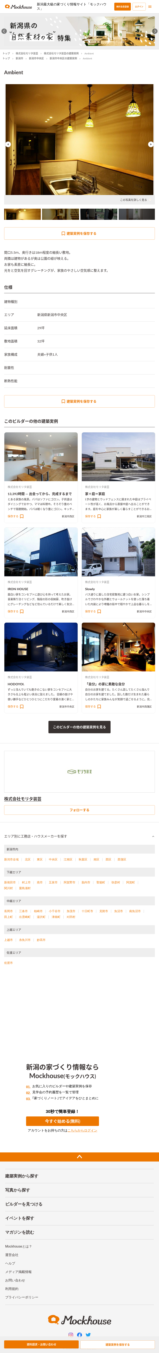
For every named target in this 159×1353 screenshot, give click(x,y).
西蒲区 (122, 859)
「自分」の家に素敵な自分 (105, 684)
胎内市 (86, 882)
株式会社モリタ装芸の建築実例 (61, 53)
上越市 (8, 939)
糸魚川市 (25, 939)
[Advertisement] (79, 1006)
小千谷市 (54, 911)
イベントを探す (19, 1218)
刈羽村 (71, 917)
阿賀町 (130, 882)
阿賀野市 (69, 882)
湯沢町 (41, 917)
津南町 (56, 917)
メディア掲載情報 (18, 1272)
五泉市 (53, 882)
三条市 (23, 911)
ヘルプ (10, 1263)
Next (151, 144)
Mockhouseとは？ (18, 1246)
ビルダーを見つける (23, 1204)
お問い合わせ (15, 1280)
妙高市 (41, 939)
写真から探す (17, 1190)
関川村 (8, 888)
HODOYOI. (16, 684)
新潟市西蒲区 (144, 706)
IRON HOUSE (18, 589)
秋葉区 (83, 859)
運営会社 (11, 1255)
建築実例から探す (21, 1176)
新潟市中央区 (36, 58)
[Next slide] (155, 31)
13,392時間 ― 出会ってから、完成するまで (40, 494)
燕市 (40, 882)
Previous (8, 144)
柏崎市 (38, 911)
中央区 (53, 859)
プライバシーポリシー (21, 1297)
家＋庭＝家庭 (95, 494)
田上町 (8, 917)
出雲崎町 (25, 917)
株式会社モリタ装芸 (27, 53)
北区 (28, 859)
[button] (79, 836)
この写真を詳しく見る (136, 199)
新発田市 (10, 882)
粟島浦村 (25, 888)
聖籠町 (100, 882)
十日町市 (87, 911)
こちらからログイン (82, 1130)
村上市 (26, 882)
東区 (40, 859)
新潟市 (19, 58)
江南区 (68, 859)
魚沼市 (118, 911)
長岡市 (8, 911)
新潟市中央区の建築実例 (63, 58)
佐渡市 (8, 962)
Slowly (90, 589)
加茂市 (71, 911)
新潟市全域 (11, 859)
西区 (108, 859)
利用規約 (11, 1289)
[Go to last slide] (4, 31)
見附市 (103, 911)
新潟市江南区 (144, 516)
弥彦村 (115, 882)
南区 (96, 859)
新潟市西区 (68, 516)
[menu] (150, 6)
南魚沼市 (135, 911)
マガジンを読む (19, 1232)
